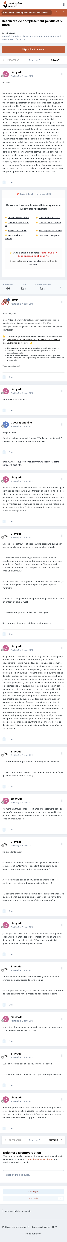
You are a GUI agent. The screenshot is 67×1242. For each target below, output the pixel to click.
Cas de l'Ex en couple (50, 222)
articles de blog (34, 261)
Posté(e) (22, 76)
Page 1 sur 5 (35, 60)
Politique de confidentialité (16, 1227)
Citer (11, 182)
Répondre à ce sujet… (18, 1174)
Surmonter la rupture (49, 235)
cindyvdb (11, 33)
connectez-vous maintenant (40, 1159)
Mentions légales (41, 1227)
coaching (33, 264)
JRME (14, 300)
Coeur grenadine (21, 422)
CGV (54, 1227)
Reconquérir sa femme (50, 230)
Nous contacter (33, 1233)
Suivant (55, 60)
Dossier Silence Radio (18, 217)
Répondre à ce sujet (33, 49)
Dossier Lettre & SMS (49, 217)
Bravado (16, 533)
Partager (33, 1191)
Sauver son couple (17, 230)
